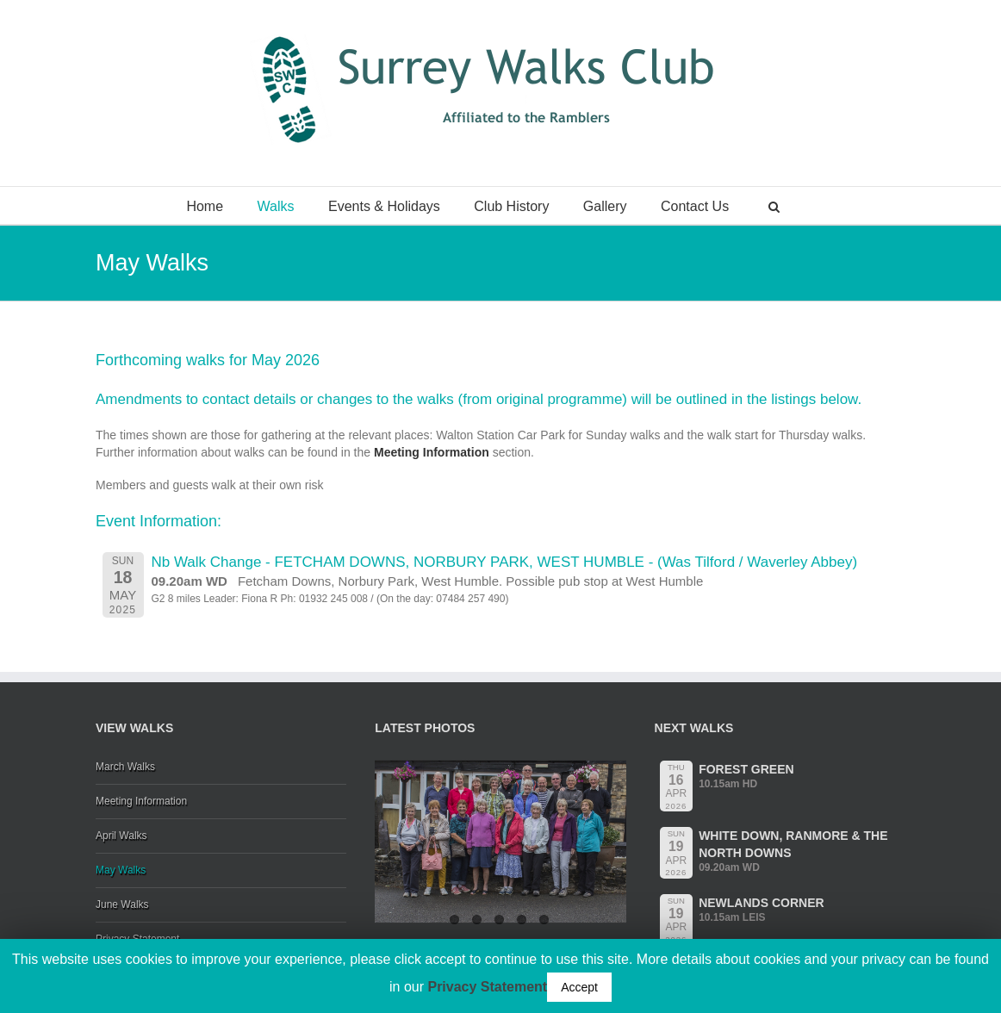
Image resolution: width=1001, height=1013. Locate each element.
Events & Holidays (384, 206)
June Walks (122, 904)
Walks (276, 206)
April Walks (121, 836)
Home (204, 206)
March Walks (125, 767)
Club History (511, 206)
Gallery (605, 206)
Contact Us (695, 206)
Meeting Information (433, 452)
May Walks (121, 870)
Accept (579, 987)
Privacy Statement (487, 986)
